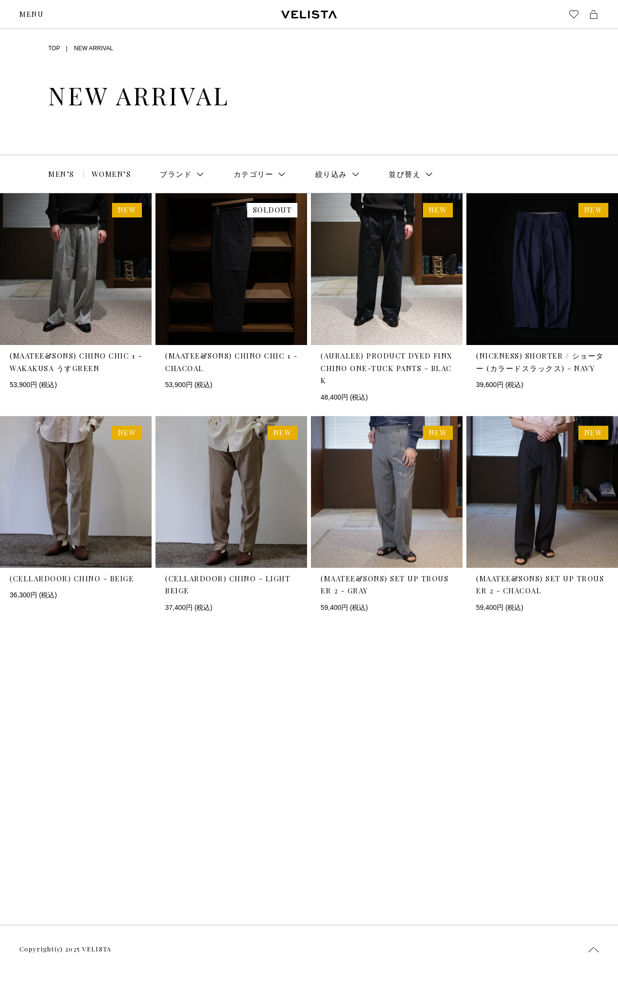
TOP (54, 48)
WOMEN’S (111, 174)
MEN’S (61, 174)
